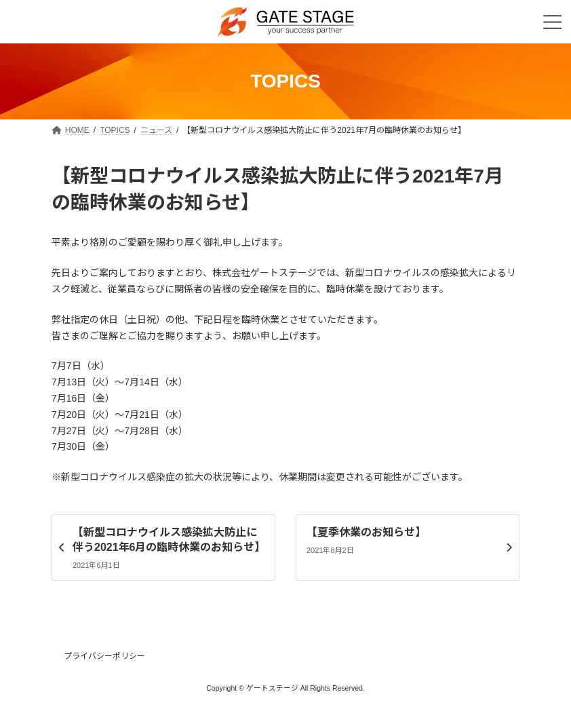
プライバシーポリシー (104, 656)
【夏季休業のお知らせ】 (366, 532)
